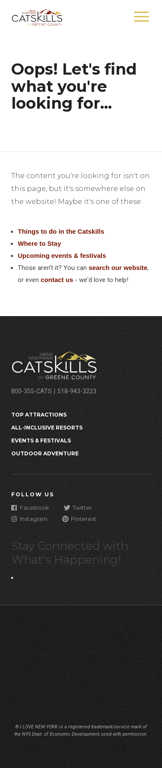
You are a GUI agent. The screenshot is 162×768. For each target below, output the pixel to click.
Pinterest (79, 518)
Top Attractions (39, 414)
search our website (118, 267)
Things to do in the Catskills (61, 231)
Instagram (29, 518)
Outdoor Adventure (45, 453)
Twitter (78, 507)
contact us (57, 279)
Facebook (30, 507)
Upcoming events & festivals (62, 255)
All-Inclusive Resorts (47, 427)
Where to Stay (39, 243)
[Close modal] (12, 578)
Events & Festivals (41, 440)
